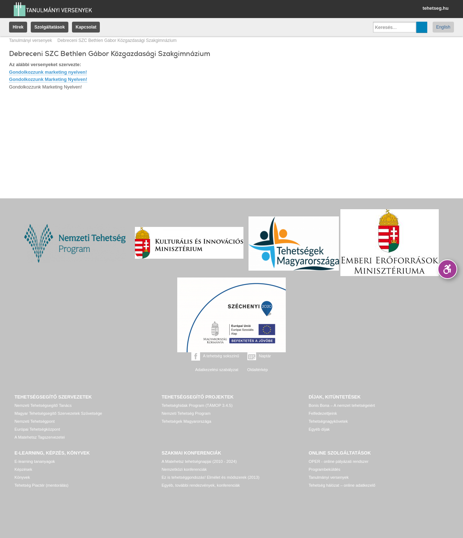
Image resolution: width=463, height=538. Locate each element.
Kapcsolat (86, 27)
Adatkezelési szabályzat (216, 369)
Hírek (18, 27)
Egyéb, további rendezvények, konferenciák (201, 485)
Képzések (23, 469)
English (443, 27)
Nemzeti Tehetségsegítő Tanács (43, 405)
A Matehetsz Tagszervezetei (39, 437)
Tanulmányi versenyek (30, 40)
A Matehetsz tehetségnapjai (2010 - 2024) (199, 461)
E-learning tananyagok (34, 461)
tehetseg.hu (435, 8)
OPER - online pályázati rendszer (338, 461)
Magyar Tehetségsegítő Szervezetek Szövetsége (58, 413)
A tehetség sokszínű (221, 356)
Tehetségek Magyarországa (186, 421)
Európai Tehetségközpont (37, 429)
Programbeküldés (324, 469)
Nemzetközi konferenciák (184, 469)
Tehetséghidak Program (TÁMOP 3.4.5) (197, 405)
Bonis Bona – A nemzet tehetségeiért (342, 405)
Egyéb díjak (319, 429)
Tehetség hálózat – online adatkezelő (342, 485)
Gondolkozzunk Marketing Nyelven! (48, 79)
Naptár (265, 356)
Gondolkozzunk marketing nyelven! (48, 72)
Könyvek (22, 477)
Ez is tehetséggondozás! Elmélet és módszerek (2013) (211, 477)
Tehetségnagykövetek (328, 421)
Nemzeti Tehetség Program (186, 413)
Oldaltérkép (257, 369)
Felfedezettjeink (323, 413)
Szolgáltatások (49, 27)
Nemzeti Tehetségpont (34, 421)
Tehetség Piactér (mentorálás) (41, 485)
